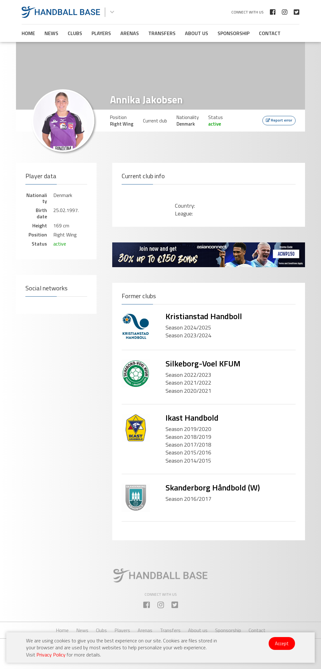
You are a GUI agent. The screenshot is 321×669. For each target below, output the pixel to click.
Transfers (162, 33)
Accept (282, 643)
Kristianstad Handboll (204, 316)
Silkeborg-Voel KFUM (203, 363)
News (51, 33)
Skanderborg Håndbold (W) (213, 487)
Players (101, 33)
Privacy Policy (51, 654)
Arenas (129, 33)
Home (28, 33)
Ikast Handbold (192, 418)
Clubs (75, 33)
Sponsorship (234, 33)
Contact (270, 33)
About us (196, 33)
